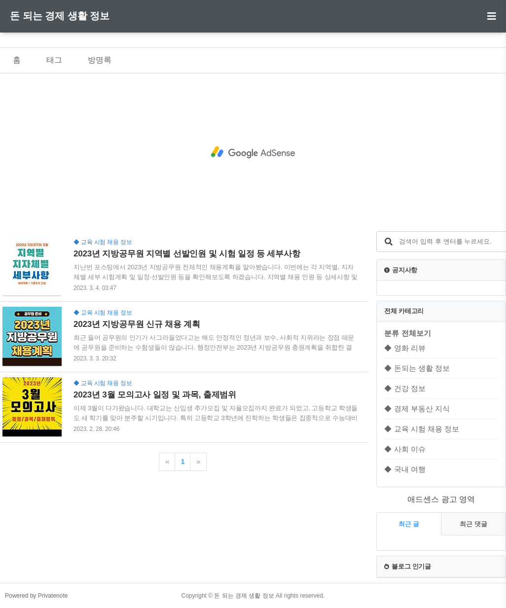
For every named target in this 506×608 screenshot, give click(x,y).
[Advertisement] (253, 152)
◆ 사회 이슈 (404, 449)
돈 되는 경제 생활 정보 (59, 15)
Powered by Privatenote (36, 595)
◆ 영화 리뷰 (404, 348)
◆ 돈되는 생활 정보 (417, 368)
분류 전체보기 (407, 333)
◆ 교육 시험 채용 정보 (421, 429)
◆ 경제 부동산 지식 (417, 408)
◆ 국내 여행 (404, 469)
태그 (54, 60)
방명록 (99, 60)
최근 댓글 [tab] (473, 524)
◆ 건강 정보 (404, 388)
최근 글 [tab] (409, 524)
